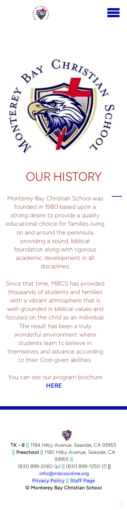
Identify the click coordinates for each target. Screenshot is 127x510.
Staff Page (82, 481)
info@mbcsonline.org (64, 473)
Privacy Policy (48, 481)
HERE (54, 385)
